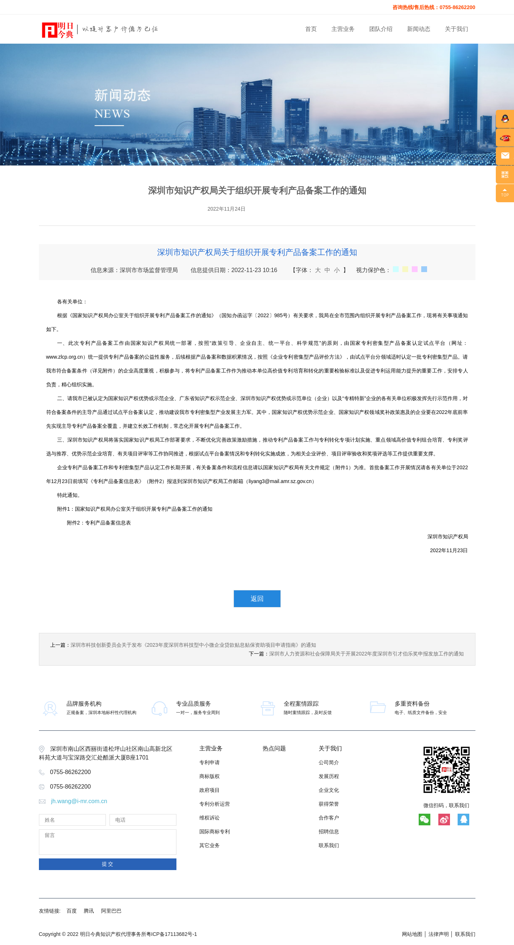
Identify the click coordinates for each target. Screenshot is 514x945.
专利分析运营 (214, 804)
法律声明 (439, 934)
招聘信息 (329, 831)
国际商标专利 (214, 831)
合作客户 (329, 818)
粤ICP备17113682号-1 (171, 934)
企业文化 (329, 790)
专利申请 (209, 762)
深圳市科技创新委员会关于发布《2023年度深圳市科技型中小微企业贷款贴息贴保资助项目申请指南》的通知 (193, 645)
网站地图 (412, 934)
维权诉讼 (209, 818)
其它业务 (209, 845)
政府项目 (209, 790)
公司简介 (329, 762)
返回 (257, 598)
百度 (72, 911)
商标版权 (209, 776)
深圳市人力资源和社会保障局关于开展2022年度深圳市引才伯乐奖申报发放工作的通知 (366, 654)
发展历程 (329, 776)
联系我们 (329, 845)
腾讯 (89, 911)
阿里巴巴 (111, 911)
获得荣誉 (329, 804)
